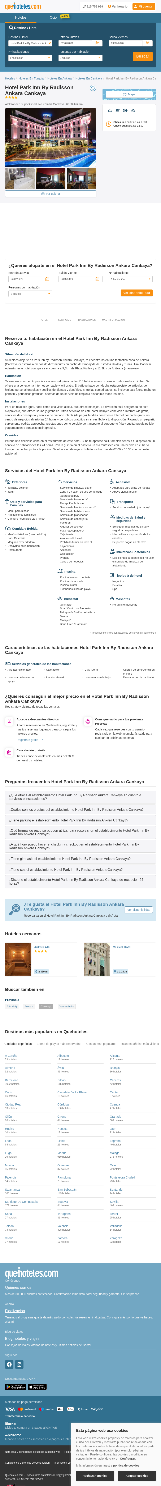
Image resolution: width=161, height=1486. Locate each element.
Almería (10, 1046)
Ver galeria (51, 193)
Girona (61, 1095)
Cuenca (115, 1083)
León (8, 1119)
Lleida (61, 1119)
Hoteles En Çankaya (88, 78)
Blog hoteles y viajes (22, 1317)
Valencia (63, 1204)
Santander (116, 1168)
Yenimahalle (66, 985)
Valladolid (116, 1204)
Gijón (8, 1095)
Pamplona (64, 1156)
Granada (115, 1095)
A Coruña (11, 1034)
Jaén (113, 1107)
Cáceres (115, 1058)
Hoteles (10, 78)
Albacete (63, 1034)
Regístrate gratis (30, 718)
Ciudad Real (13, 1083)
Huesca (62, 1107)
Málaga (114, 1131)
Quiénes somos (18, 1266)
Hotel (44, 298)
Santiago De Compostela (21, 1180)
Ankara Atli (41, 925)
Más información (113, 298)
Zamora (62, 1216)
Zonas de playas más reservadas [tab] (59, 1022)
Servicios (64, 298)
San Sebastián (67, 1168)
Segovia (62, 1180)
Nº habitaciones (18, 51)
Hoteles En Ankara (59, 78)
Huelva (9, 1107)
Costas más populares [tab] (101, 1022)
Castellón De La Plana (72, 1071)
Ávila (60, 1046)
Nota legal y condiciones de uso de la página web (32, 1430)
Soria (8, 1192)
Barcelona (11, 1058)
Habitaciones (87, 298)
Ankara (29, 985)
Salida (118, 37)
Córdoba (63, 1083)
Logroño (115, 1119)
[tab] (80, 775)
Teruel (114, 1192)
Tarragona (64, 1192)
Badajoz (115, 1046)
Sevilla (114, 1180)
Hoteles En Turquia (31, 78)
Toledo (9, 1204)
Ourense (63, 1143)
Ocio (53, 17)
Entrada (68, 37)
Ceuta (114, 1071)
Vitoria (9, 1216)
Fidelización (15, 1289)
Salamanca (12, 1168)
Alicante (115, 1034)
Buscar (142, 56)
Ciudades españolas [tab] (18, 1022)
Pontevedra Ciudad (122, 1156)
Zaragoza (116, 1216)
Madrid (61, 1131)
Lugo (8, 1131)
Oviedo (114, 1143)
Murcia (9, 1143)
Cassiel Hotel (122, 925)
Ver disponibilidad (136, 271)
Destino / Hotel (18, 37)
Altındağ (12, 985)
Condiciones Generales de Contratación (27, 1441)
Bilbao (61, 1058)
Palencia (10, 1156)
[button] (143, 6)
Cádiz (9, 1071)
